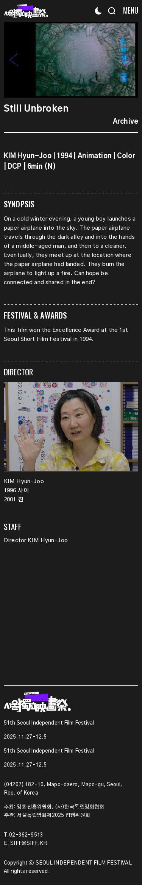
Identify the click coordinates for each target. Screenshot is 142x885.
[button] (128, 60)
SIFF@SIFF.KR (28, 843)
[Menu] (127, 10)
